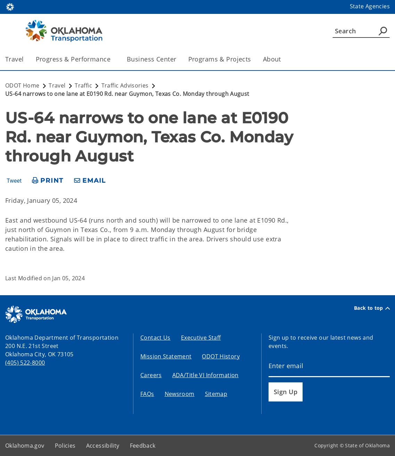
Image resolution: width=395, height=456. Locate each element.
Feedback (143, 445)
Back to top (372, 308)
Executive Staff (201, 337)
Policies (65, 445)
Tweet (14, 181)
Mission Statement (165, 356)
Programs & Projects (219, 59)
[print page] (48, 181)
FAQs (147, 394)
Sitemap (216, 394)
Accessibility (103, 445)
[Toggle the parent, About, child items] (283, 59)
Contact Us (155, 337)
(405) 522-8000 (25, 362)
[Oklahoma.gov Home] (10, 6)
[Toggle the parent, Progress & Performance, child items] (112, 59)
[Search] (361, 31)
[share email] (90, 181)
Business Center (151, 59)
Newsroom (180, 394)
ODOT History (221, 356)
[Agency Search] (383, 31)
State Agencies (370, 6)
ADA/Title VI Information (205, 375)
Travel (14, 59)
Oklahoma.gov (24, 445)
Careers (151, 375)
